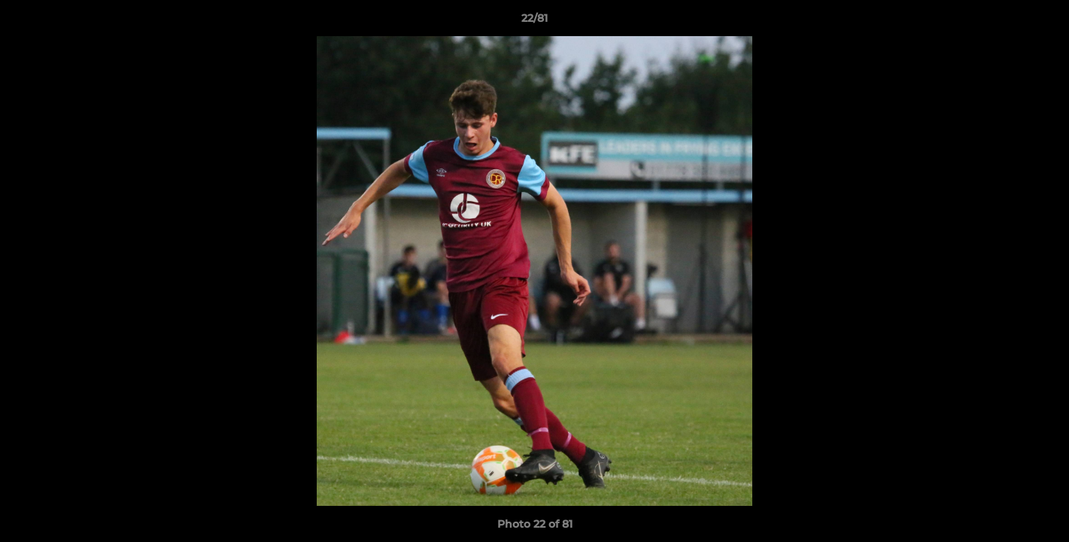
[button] (1042, 22)
